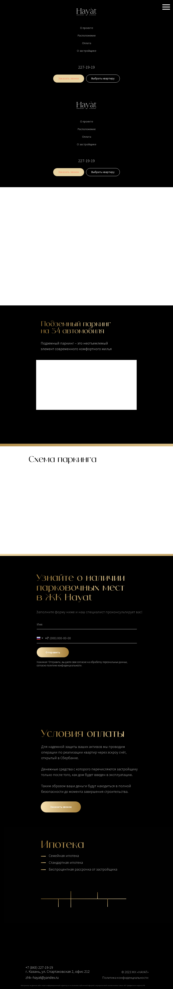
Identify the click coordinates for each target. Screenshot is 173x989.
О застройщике (86, 51)
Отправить (53, 652)
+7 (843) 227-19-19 (39, 967)
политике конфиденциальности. (64, 665)
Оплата (86, 43)
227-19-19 (86, 67)
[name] (87, 624)
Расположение (87, 35)
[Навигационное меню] (166, 7)
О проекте (86, 28)
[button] (68, 79)
